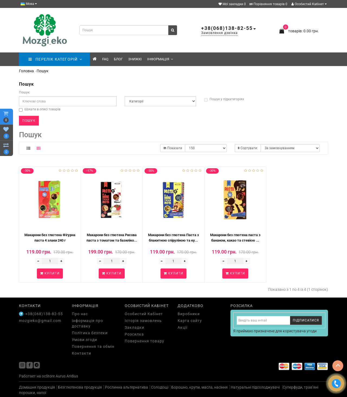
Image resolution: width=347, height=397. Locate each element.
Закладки (134, 327)
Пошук (43, 71)
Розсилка (134, 334)
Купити (50, 273)
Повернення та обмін (93, 346)
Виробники (189, 314)
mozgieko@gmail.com (40, 320)
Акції (182, 327)
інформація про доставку (87, 323)
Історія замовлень (143, 320)
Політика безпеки (90, 333)
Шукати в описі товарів (39, 109)
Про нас (80, 314)
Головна (26, 71)
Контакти (81, 353)
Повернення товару (144, 341)
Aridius (72, 376)
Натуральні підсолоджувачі (256, 387)
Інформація (160, 59)
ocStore (48, 376)
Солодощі (159, 387)
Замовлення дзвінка (219, 33)
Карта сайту (190, 320)
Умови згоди (84, 339)
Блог (118, 59)
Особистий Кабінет (309, 4)
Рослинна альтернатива (126, 387)
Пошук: (24, 92)
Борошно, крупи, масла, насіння (199, 387)
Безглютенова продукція (80, 387)
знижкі (135, 59)
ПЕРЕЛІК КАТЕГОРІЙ (55, 59)
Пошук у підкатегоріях (224, 99)
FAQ (105, 59)
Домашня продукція (37, 387)
